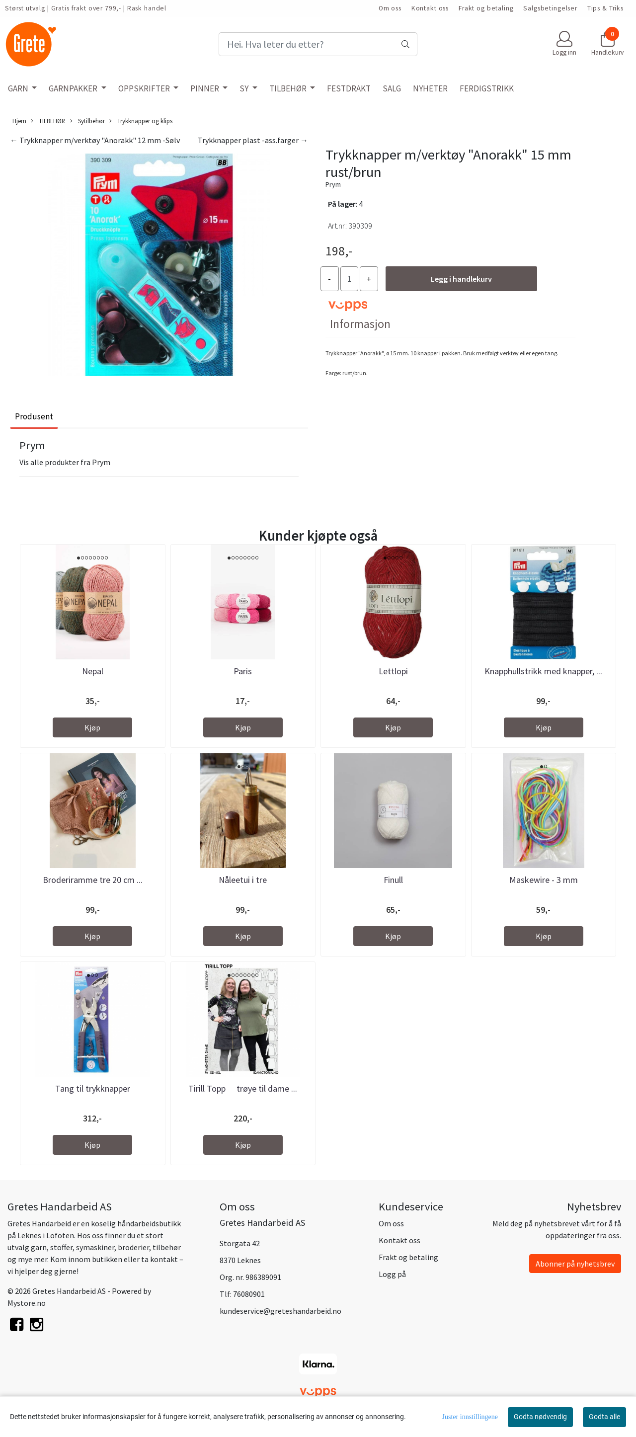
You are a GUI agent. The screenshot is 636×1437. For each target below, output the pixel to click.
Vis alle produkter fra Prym (64, 462)
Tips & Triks (605, 8)
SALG (392, 88)
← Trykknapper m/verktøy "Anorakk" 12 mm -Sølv (95, 140)
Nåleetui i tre (243, 879)
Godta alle (604, 1417)
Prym (333, 184)
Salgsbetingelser (550, 8)
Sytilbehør (87, 121)
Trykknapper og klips (140, 121)
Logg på (392, 1274)
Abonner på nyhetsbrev (575, 1264)
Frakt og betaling (486, 8)
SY (244, 88)
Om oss (390, 8)
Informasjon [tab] (360, 323)
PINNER (205, 88)
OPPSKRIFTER (144, 88)
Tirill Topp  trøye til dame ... (242, 1088)
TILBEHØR (288, 88)
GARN (19, 88)
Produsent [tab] (34, 416)
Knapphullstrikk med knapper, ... (543, 671)
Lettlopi (393, 671)
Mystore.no (26, 1303)
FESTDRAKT (349, 88)
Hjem (19, 121)
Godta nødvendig (540, 1417)
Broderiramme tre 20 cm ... (93, 879)
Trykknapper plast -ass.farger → (253, 140)
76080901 (249, 1294)
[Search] (318, 44)
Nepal (92, 671)
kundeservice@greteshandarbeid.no (280, 1311)
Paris (243, 671)
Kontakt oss (430, 8)
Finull (393, 879)
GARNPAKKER (74, 88)
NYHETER (430, 88)
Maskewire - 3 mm (543, 879)
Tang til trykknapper (92, 1088)
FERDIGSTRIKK (487, 88)
